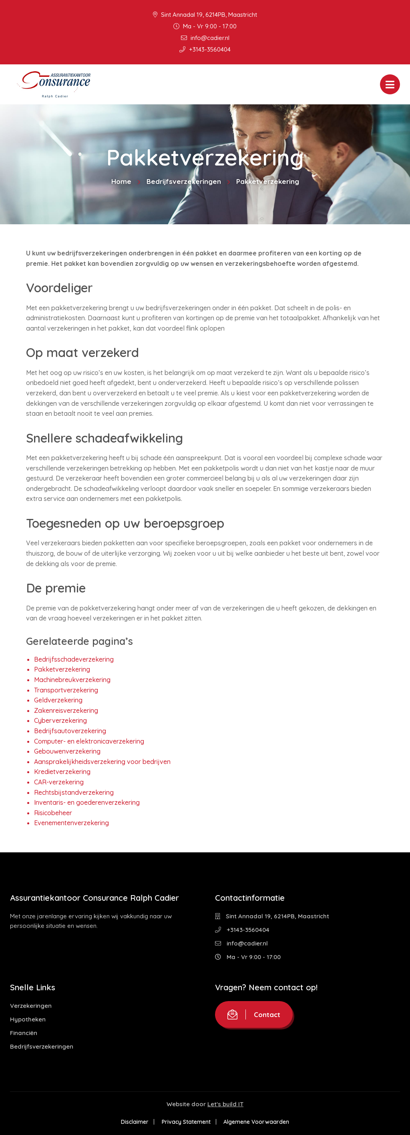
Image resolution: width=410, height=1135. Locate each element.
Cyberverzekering (60, 720)
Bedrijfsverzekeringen (184, 181)
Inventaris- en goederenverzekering (87, 802)
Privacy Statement (186, 1121)
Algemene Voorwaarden (257, 1121)
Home (121, 181)
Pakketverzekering (62, 669)
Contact (253, 1014)
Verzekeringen (31, 1005)
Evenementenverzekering (71, 823)
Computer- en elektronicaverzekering (89, 741)
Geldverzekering (58, 700)
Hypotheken (28, 1019)
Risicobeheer (53, 813)
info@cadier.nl (205, 38)
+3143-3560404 (205, 49)
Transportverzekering (66, 690)
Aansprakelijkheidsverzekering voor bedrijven (102, 762)
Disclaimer (134, 1121)
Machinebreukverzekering (72, 680)
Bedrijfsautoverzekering (70, 731)
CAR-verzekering (59, 782)
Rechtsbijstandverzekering (74, 792)
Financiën (23, 1033)
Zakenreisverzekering (66, 710)
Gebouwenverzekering (67, 751)
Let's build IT (225, 1104)
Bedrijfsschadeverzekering (74, 659)
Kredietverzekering (62, 772)
